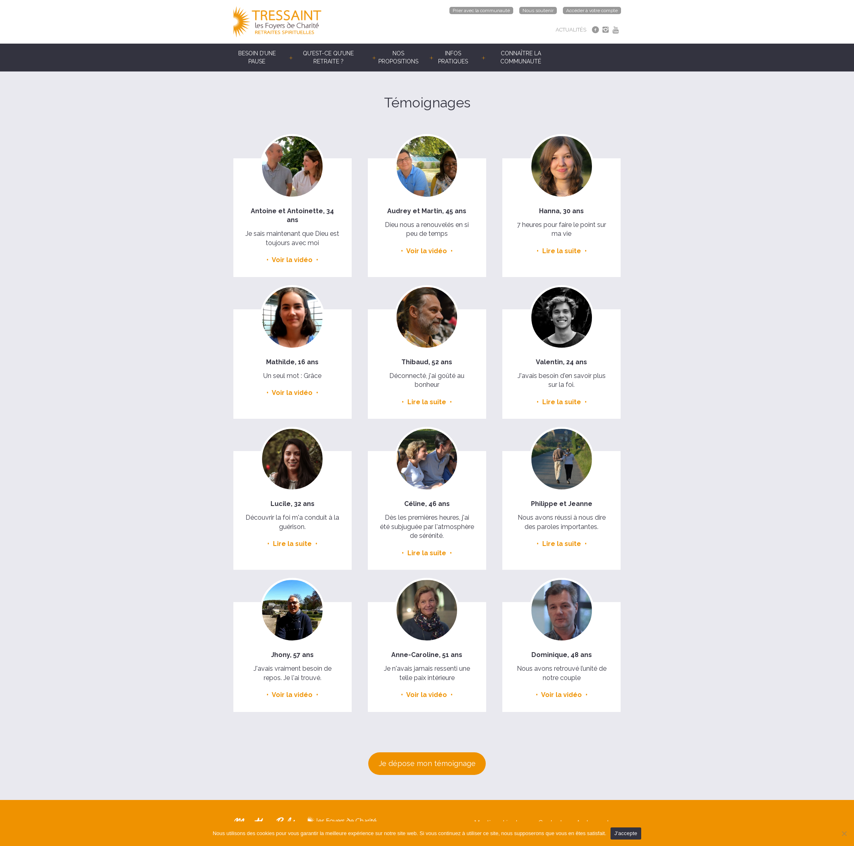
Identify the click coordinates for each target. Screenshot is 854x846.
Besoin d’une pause (257, 57)
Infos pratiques (453, 57)
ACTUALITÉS (571, 30)
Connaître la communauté (520, 57)
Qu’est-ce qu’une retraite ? (328, 57)
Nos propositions (398, 57)
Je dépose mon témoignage (427, 763)
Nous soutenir (538, 10)
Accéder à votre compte (592, 10)
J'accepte (626, 833)
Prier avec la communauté (481, 10)
